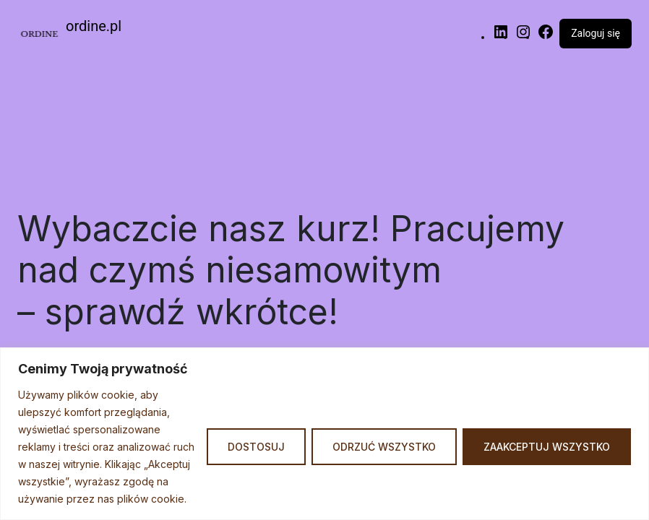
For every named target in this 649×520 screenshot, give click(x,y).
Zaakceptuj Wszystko (546, 447)
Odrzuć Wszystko (384, 447)
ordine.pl (93, 26)
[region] (324, 433)
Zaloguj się (595, 33)
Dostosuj (256, 447)
